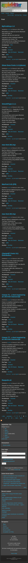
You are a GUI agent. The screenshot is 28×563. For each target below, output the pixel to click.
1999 (7, 134)
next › (16, 418)
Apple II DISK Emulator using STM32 (12, 485)
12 (11, 418)
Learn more (4, 438)
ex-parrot (9, 29)
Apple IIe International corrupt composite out (13, 475)
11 (8, 418)
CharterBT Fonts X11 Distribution (10, 254)
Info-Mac (10, 57)
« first (3, 416)
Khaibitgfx (4, 512)
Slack (6, 435)
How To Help (10, 15)
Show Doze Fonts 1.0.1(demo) (14, 65)
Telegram (7, 437)
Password (5, 455)
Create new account (8, 459)
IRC (6, 428)
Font (9, 47)
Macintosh (21, 52)
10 (6, 418)
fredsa (3, 517)
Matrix (6, 430)
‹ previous (8, 416)
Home (2, 13)
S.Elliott (4, 501)
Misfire (6, 433)
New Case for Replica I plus (10, 477)
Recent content (6, 445)
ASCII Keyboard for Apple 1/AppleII (11, 479)
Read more (8, 59)
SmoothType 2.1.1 (9, 104)
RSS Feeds (6, 528)
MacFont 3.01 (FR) (9, 184)
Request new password (9, 461)
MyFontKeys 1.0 (8, 26)
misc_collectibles (6, 508)
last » (21, 418)
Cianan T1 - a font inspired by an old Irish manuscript (13, 296)
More (25, 487)
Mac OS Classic (12, 52)
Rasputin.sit (6, 380)
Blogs (4, 524)
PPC (11, 45)
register (17, 59)
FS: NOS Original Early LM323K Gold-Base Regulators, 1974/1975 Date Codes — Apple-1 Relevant (13, 504)
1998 (7, 93)
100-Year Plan (18, 15)
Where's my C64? (6, 510)
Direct (9, 469)
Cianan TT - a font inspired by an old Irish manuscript (13, 338)
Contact (25, 15)
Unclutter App (17, 469)
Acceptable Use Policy (8, 531)
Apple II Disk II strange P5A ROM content (12, 493)
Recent (12, 13)
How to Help (14, 553)
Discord (6, 432)
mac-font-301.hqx (9, 145)
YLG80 (3, 495)
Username (5, 451)
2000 (7, 54)
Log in (13, 59)
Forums (7, 13)
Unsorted (10, 49)
